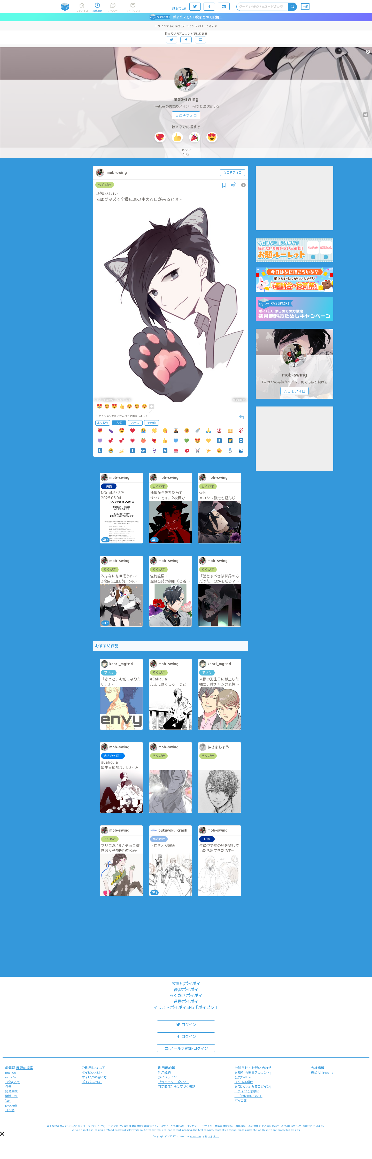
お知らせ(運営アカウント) (253, 1072)
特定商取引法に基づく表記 (176, 1086)
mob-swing (186, 99)
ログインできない (247, 1091)
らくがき (104, 184)
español (11, 1077)
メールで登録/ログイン (186, 1048)
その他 (151, 423)
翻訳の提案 (24, 1067)
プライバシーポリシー (173, 1082)
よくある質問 (244, 1082)
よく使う (103, 423)
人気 (119, 423)
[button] (2, 1134)
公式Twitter (243, 1077)
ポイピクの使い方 (94, 1077)
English (10, 1072)
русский (11, 1105)
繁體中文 (11, 1096)
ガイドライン (167, 1077)
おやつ (135, 423)
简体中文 (11, 1091)
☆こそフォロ (186, 115)
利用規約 (164, 1072)
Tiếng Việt (12, 1082)
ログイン (186, 1024)
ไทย (8, 1101)
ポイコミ (241, 1100)
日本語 (9, 1110)
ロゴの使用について (248, 1096)
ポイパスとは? (92, 1082)
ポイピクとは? (92, 1072)
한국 (8, 1086)
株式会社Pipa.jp (322, 1072)
